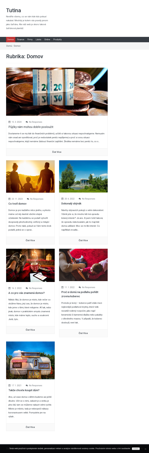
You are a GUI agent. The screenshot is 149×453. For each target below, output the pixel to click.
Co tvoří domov (17, 203)
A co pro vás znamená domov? (26, 292)
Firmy (30, 39)
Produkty (57, 39)
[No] (145, 448)
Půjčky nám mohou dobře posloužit (30, 127)
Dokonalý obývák (71, 203)
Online (47, 39)
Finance (20, 39)
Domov (10, 39)
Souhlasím (135, 448)
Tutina (13, 10)
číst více (56, 152)
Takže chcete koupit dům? (23, 390)
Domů (9, 46)
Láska (38, 39)
